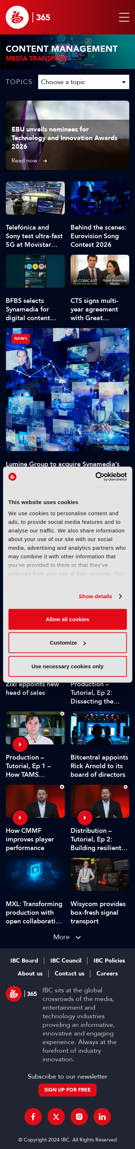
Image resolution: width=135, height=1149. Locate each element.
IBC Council (65, 961)
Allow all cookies (67, 619)
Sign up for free (67, 1089)
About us (30, 974)
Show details (95, 596)
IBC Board (24, 961)
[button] (122, 17)
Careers (107, 974)
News (20, 338)
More (61, 936)
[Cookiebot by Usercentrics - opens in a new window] (96, 476)
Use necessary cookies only (67, 666)
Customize (68, 643)
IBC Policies (109, 961)
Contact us (69, 974)
